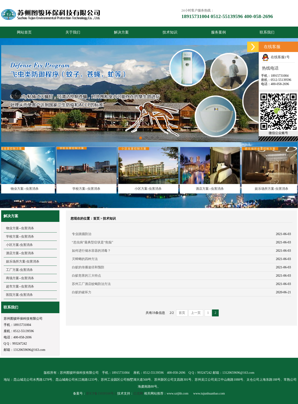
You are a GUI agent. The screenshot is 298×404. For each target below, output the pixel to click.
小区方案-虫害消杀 (149, 188)
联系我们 (267, 32)
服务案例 (218, 32)
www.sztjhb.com (177, 393)
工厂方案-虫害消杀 (19, 270)
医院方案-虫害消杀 (19, 295)
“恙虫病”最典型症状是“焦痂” (92, 242)
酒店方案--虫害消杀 (211, 188)
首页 (96, 218)
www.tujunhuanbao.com (209, 393)
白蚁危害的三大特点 (86, 275)
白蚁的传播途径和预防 (88, 267)
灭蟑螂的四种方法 (85, 259)
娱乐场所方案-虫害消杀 (272, 188)
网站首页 (24, 32)
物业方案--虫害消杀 (26, 188)
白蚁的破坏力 (81, 292)
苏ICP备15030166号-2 (101, 393)
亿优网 (138, 393)
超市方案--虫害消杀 (20, 286)
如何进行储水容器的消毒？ (91, 250)
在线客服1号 (276, 57)
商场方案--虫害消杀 (20, 278)
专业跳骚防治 (81, 234)
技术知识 (170, 32)
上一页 (196, 313)
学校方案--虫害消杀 (87, 188)
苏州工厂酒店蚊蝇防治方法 (91, 284)
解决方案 (121, 32)
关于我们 (72, 32)
